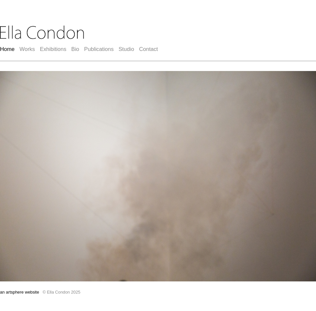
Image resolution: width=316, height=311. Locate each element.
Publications (99, 49)
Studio (126, 49)
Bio (75, 49)
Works (27, 49)
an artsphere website (19, 292)
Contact (148, 49)
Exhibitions (53, 49)
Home (7, 49)
